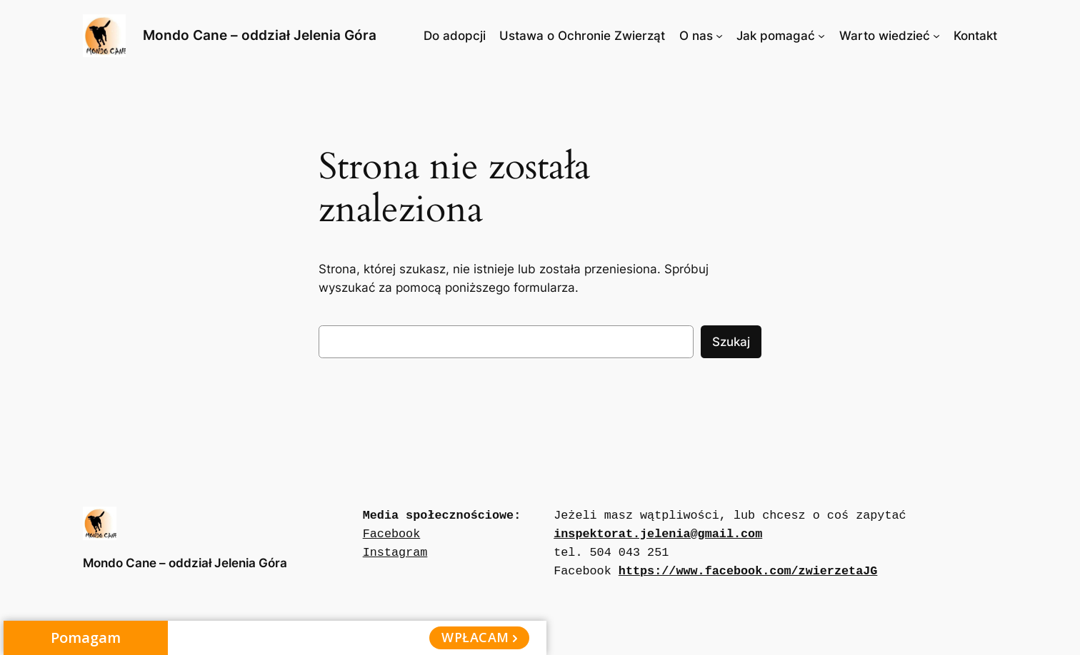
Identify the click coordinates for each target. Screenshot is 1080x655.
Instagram (395, 552)
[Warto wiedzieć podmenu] (936, 35)
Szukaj (731, 342)
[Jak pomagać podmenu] (821, 35)
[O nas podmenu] (719, 35)
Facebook (392, 534)
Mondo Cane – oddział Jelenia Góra (259, 35)
